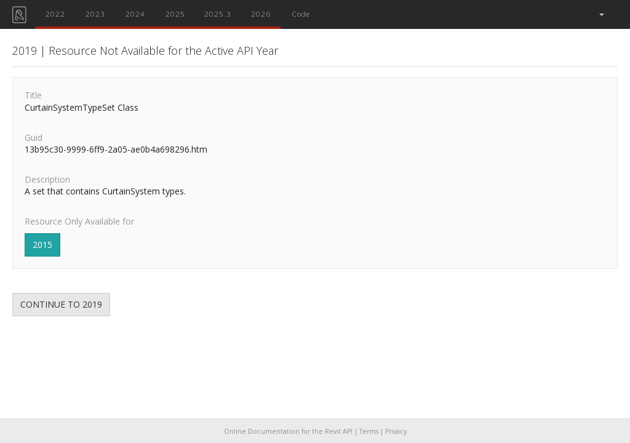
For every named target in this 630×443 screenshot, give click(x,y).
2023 (95, 13)
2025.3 (217, 13)
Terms (368, 431)
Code (301, 13)
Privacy (396, 431)
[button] (601, 14)
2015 (42, 244)
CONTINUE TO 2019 (61, 304)
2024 (135, 13)
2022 (55, 13)
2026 (261, 13)
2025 (175, 13)
